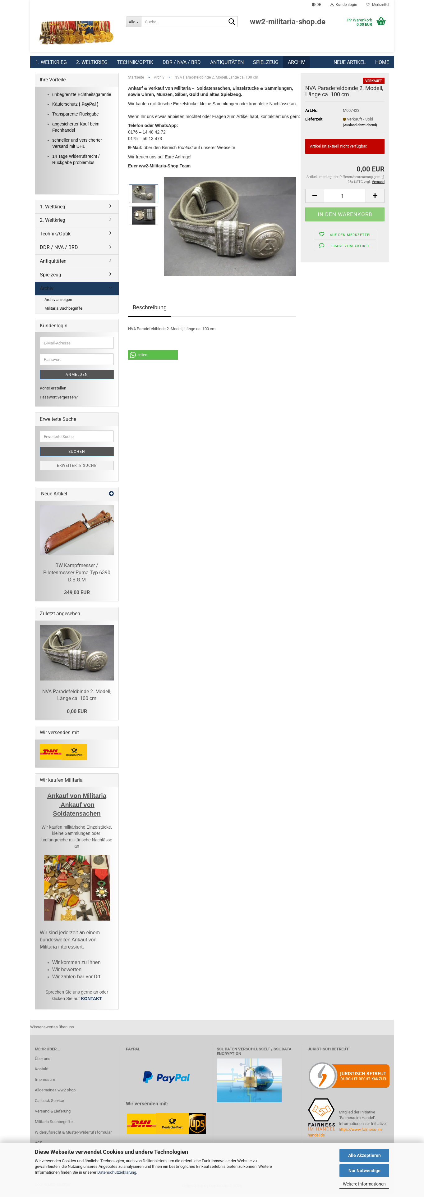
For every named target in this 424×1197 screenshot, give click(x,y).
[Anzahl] (345, 199)
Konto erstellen (53, 391)
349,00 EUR (77, 595)
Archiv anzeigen (58, 302)
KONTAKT (91, 1001)
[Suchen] (232, 22)
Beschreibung (150, 310)
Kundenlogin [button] (343, 4)
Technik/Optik (135, 62)
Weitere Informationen (364, 1183)
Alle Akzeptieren (364, 1155)
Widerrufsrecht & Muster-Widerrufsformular (73, 1135)
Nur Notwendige (364, 1170)
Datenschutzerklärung (116, 1172)
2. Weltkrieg (92, 62)
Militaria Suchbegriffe (63, 311)
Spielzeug (266, 62)
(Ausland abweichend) (360, 128)
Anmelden (77, 377)
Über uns (42, 1061)
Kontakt (41, 1072)
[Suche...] (133, 21)
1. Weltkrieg (51, 62)
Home (382, 62)
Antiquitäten (227, 62)
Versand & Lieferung (53, 1114)
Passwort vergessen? (59, 400)
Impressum (45, 1082)
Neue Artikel (350, 62)
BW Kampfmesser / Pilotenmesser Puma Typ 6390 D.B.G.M (76, 576)
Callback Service (49, 1103)
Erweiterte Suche (77, 469)
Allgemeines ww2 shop (55, 1093)
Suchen (76, 455)
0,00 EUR (77, 714)
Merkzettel (377, 4)
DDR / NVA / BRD (182, 62)
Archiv (296, 62)
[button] (316, 4)
